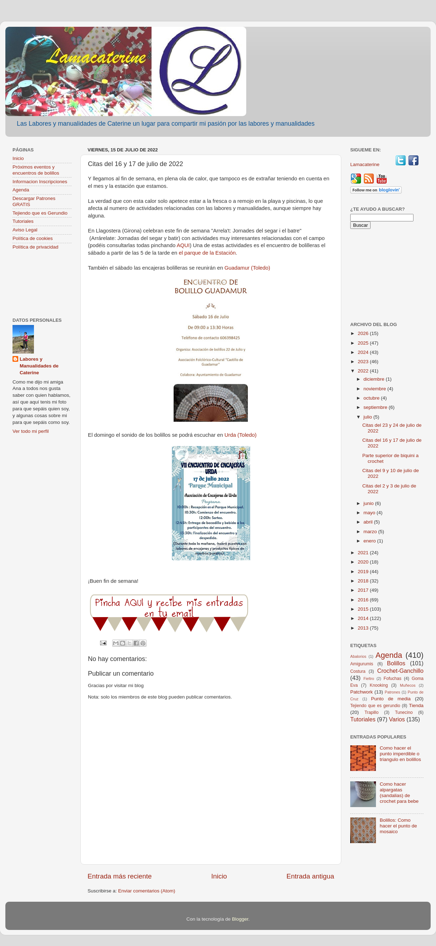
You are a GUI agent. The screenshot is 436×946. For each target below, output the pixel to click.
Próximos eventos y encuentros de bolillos (36, 169)
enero (370, 541)
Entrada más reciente (120, 876)
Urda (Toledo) (240, 435)
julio (368, 417)
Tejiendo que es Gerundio (40, 213)
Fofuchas (392, 678)
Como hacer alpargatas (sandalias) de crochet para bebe (399, 792)
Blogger (240, 919)
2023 (364, 361)
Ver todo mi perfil (31, 431)
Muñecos (408, 685)
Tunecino (404, 712)
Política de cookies (33, 238)
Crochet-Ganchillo (400, 670)
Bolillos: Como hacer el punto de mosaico (398, 825)
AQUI (183, 245)
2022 (364, 371)
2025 (364, 343)
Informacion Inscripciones (40, 181)
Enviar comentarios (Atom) (146, 891)
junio (369, 503)
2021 (364, 552)
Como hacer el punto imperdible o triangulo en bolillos (400, 753)
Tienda (416, 705)
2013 (364, 628)
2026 (364, 333)
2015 (364, 609)
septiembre (376, 407)
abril (368, 522)
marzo (370, 531)
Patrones (392, 692)
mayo (370, 512)
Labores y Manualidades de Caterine (39, 365)
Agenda (21, 189)
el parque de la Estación (207, 253)
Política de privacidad (35, 247)
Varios (397, 719)
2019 (364, 571)
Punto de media (391, 698)
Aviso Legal (25, 229)
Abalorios (358, 656)
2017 (364, 590)
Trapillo (371, 712)
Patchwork (361, 692)
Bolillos (396, 663)
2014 (364, 618)
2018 (364, 581)
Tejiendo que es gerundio (375, 705)
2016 (364, 599)
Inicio (219, 876)
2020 (364, 562)
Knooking (379, 685)
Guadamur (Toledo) (247, 268)
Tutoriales (23, 221)
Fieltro (368, 678)
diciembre (374, 379)
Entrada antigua (310, 876)
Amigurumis (361, 663)
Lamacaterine (365, 164)
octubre (372, 398)
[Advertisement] (42, 284)
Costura (358, 671)
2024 (364, 352)
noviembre (375, 388)
